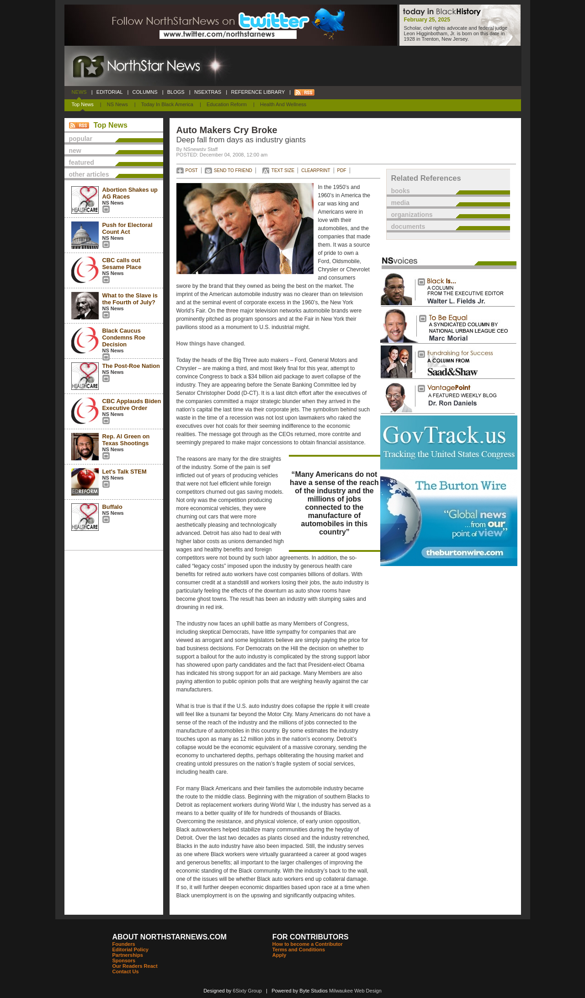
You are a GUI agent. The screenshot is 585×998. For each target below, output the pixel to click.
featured (81, 162)
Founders (123, 944)
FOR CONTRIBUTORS (310, 937)
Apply (279, 955)
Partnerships (127, 955)
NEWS (79, 92)
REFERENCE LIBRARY (257, 92)
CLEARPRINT (315, 170)
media (400, 202)
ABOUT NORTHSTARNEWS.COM (169, 937)
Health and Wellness (283, 104)
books (400, 190)
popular (80, 138)
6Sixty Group (247, 990)
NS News (117, 104)
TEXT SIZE (282, 170)
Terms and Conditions (298, 949)
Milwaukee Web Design (355, 990)
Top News (83, 104)
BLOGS (176, 92)
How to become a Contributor (307, 944)
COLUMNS (144, 92)
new (75, 150)
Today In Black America (167, 104)
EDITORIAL (110, 92)
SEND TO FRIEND (233, 170)
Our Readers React (135, 966)
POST (192, 170)
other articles (89, 174)
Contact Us (125, 971)
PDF (341, 170)
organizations (412, 214)
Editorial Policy (130, 949)
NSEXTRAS (207, 92)
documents (408, 226)
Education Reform (227, 104)
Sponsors (124, 960)
